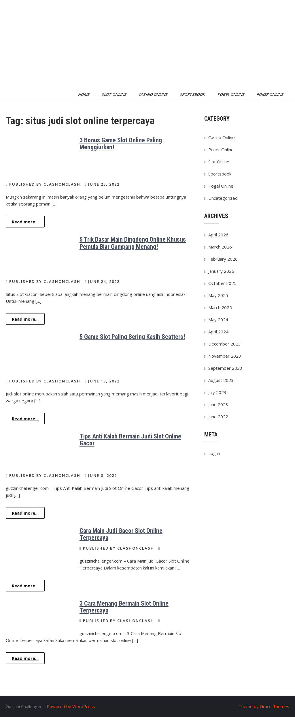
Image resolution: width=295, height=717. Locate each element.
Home (84, 94)
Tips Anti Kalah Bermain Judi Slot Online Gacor (130, 440)
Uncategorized (223, 198)
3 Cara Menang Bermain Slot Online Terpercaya (124, 607)
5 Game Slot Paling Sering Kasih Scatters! (132, 336)
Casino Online (153, 94)
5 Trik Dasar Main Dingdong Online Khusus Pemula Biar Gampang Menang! (133, 243)
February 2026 (223, 259)
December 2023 (224, 344)
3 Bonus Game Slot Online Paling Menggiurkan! (121, 144)
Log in (214, 453)
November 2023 (224, 356)
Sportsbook (192, 94)
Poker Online (270, 94)
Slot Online (114, 94)
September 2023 (225, 368)
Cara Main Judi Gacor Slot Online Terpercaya (121, 534)
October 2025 (222, 283)
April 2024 (218, 332)
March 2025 (220, 307)
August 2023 (221, 380)
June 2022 (218, 416)
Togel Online (231, 94)
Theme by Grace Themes (264, 706)
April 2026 (218, 235)
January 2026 (221, 271)
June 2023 (218, 404)
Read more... (25, 222)
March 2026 (220, 247)
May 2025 (218, 295)
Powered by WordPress (71, 706)
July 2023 (217, 392)
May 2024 (218, 319)
